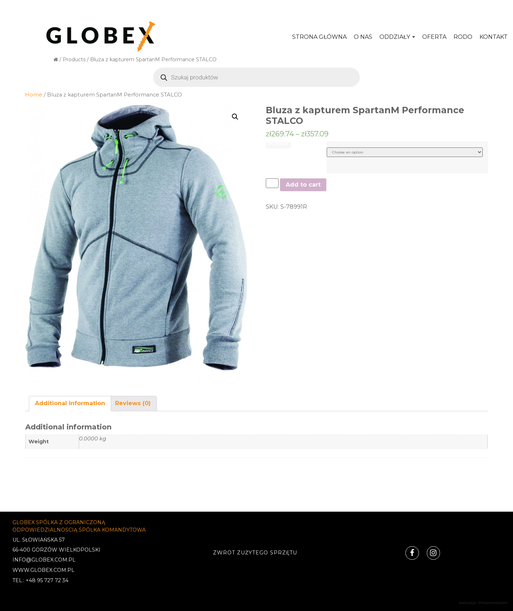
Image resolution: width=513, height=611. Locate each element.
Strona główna (319, 36)
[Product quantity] (272, 183)
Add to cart (303, 184)
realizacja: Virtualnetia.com (483, 602)
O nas (363, 36)
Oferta (434, 36)
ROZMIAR (278, 144)
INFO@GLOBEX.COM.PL (44, 560)
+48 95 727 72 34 (47, 580)
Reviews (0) (133, 403)
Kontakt (494, 36)
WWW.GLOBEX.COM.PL (43, 570)
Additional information (70, 403)
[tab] (70, 403)
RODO (463, 36)
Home (33, 95)
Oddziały (397, 36)
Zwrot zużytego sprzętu (255, 552)
